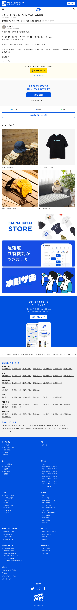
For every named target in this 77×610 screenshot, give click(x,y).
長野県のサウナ (57, 383)
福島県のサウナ (67, 369)
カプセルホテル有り (26, 428)
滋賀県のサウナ (6, 397)
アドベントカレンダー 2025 (49, 466)
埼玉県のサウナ (37, 376)
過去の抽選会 (7, 471)
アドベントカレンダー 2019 (49, 481)
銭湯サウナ (42, 426)
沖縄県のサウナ (6, 417)
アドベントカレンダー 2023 (49, 471)
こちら (44, 101)
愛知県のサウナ (26, 390)
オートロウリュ (23, 426)
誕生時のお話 (7, 534)
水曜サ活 (44, 495)
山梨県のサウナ (47, 383)
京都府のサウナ (16, 397)
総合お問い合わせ (46, 551)
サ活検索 (5, 452)
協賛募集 (5, 474)
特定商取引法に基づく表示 (9, 570)
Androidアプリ (7, 539)
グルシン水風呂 (33, 426)
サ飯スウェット (7, 503)
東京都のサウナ (57, 376)
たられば (10, 26)
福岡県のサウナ (6, 414)
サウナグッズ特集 (8, 498)
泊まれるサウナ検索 (8, 447)
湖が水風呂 (64, 428)
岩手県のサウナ (26, 369)
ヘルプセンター (46, 548)
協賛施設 (44, 537)
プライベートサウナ (8, 431)
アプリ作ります (46, 503)
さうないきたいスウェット (10, 505)
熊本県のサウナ (37, 414)
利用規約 (4, 573)
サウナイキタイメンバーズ (49, 532)
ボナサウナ (50, 426)
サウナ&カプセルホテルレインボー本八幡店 (23, 15)
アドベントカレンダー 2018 (49, 484)
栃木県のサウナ (16, 376)
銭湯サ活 (44, 522)
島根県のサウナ (16, 404)
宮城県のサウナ (37, 369)
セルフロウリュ (12, 426)
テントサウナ (48, 428)
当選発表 (5, 469)
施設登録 (5, 455)
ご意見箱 (44, 553)
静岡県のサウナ (16, 390)
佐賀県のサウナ (16, 414)
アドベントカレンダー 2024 (49, 469)
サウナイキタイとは (8, 532)
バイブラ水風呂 (6, 428)
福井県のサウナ (37, 383)
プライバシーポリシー (8, 579)
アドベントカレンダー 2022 (49, 474)
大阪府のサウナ (26, 397)
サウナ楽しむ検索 (46, 505)
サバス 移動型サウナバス (48, 508)
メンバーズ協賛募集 (8, 558)
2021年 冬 (6, 513)
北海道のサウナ (6, 369)
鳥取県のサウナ (6, 404)
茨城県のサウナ (6, 376)
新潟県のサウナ (6, 383)
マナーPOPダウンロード (10, 556)
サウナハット (7, 500)
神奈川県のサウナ (68, 376)
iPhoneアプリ (7, 537)
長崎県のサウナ (26, 414)
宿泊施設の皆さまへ (8, 551)
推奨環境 (4, 567)
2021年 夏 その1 (7, 508)
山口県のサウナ (47, 404)
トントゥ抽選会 (7, 464)
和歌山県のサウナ (58, 397)
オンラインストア (8, 495)
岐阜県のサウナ (6, 390)
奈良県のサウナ (47, 397)
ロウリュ (4, 426)
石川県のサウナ (26, 383)
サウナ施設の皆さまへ (9, 548)
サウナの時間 (45, 518)
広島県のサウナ (37, 404)
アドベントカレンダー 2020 (49, 479)
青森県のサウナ (16, 369)
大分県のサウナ (47, 414)
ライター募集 (45, 486)
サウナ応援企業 (46, 515)
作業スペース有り (38, 428)
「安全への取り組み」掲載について (12, 561)
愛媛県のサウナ (6, 407)
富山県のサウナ (16, 383)
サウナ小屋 (57, 428)
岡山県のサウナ (26, 404)
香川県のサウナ (67, 404)
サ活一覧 (44, 445)
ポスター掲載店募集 (8, 553)
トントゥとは (7, 466)
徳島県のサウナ (57, 404)
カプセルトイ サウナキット (49, 513)
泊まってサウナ (46, 520)
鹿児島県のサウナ (68, 414)
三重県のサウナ (37, 390)
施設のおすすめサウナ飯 (48, 500)
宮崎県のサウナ (57, 414)
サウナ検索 (6, 445)
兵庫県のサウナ (37, 397)
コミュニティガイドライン (9, 576)
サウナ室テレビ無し (60, 426)
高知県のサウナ (16, 407)
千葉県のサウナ (47, 376)
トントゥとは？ (38, 75)
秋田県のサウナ (47, 369)
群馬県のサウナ (26, 376)
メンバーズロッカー (47, 534)
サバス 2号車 (45, 510)
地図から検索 (7, 450)
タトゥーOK (15, 428)
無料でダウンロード (38, 317)
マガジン (44, 464)
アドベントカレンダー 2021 (49, 476)
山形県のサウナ (57, 369)
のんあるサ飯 (45, 498)
